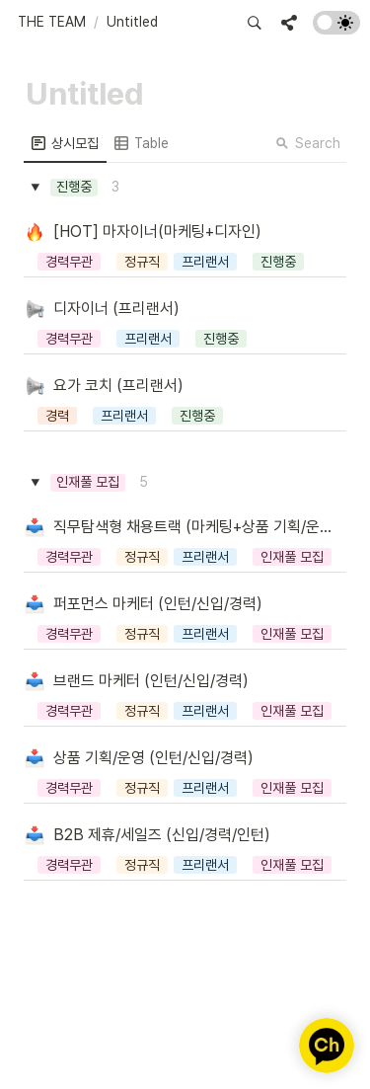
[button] (52, 23)
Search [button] (307, 143)
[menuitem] (65, 143)
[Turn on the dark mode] (336, 29)
